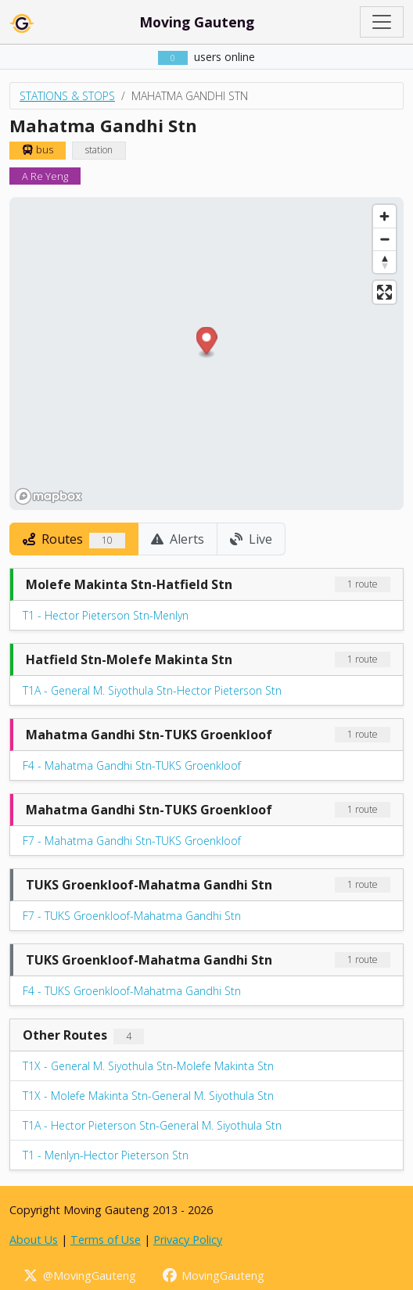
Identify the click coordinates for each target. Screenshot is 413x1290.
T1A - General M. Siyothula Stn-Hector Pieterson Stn (152, 690)
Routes (74, 539)
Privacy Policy (187, 1239)
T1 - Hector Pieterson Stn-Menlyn (106, 615)
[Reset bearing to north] (384, 261)
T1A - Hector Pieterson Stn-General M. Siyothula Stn (152, 1125)
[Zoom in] (384, 216)
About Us (33, 1239)
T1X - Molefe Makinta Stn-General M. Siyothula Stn (148, 1095)
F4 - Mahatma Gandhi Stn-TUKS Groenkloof (132, 765)
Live (251, 539)
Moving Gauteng (196, 22)
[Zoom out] (384, 239)
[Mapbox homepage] (48, 496)
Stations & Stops (67, 95)
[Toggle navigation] (382, 22)
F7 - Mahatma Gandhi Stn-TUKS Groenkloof (132, 840)
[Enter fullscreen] (384, 292)
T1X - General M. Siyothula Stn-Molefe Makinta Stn (148, 1065)
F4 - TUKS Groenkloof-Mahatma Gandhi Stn (132, 990)
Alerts (177, 539)
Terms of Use (105, 1239)
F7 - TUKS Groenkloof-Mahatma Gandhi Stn (132, 915)
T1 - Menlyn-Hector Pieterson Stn (106, 1155)
